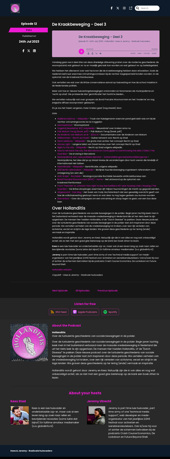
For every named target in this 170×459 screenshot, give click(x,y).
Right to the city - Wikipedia (71, 148)
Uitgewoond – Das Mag (69, 193)
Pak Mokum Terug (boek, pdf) (72, 132)
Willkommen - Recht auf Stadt (73, 138)
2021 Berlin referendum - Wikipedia (75, 170)
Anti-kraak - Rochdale (69, 177)
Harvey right (64, 145)
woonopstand (64, 126)
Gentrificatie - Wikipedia (70, 167)
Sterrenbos (63, 199)
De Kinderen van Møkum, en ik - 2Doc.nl (77, 135)
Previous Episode (108, 291)
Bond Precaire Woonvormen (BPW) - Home (80, 180)
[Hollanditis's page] (129, 9)
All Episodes (83, 291)
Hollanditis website (61, 270)
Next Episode (60, 291)
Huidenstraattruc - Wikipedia (72, 119)
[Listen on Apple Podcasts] (85, 313)
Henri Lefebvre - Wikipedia (71, 142)
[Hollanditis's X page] (116, 9)
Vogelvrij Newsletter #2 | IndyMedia (75, 129)
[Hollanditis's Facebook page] (112, 9)
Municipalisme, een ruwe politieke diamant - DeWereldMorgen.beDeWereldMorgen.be (102, 157)
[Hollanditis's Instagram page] (123, 9)
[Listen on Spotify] (111, 314)
